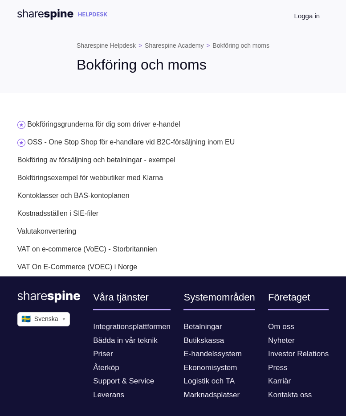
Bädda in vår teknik (125, 340)
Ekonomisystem (210, 367)
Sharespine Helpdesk (106, 45)
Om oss (281, 326)
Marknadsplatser (211, 395)
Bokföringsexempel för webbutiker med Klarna (90, 177)
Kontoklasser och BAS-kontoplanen (73, 195)
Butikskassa (203, 340)
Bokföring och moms (240, 45)
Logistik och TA (209, 381)
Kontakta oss (290, 395)
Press (277, 367)
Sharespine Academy (174, 45)
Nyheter (281, 340)
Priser (103, 354)
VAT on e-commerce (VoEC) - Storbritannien (87, 249)
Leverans (108, 395)
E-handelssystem (212, 354)
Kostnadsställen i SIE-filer (57, 213)
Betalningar (202, 326)
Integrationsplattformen (132, 326)
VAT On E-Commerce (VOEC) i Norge (77, 267)
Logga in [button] (307, 16)
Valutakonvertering (46, 231)
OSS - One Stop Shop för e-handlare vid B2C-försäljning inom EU (131, 142)
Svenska (43, 319)
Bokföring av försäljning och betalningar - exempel (96, 160)
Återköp (106, 367)
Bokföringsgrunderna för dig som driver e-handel (103, 124)
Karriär (279, 381)
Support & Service (123, 381)
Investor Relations (298, 354)
